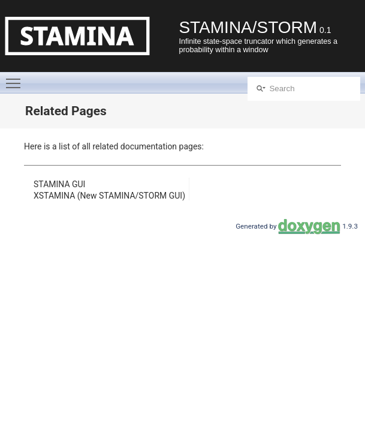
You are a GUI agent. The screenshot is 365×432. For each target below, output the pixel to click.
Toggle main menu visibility (16, 78)
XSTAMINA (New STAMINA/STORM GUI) (109, 195)
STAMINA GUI (59, 184)
